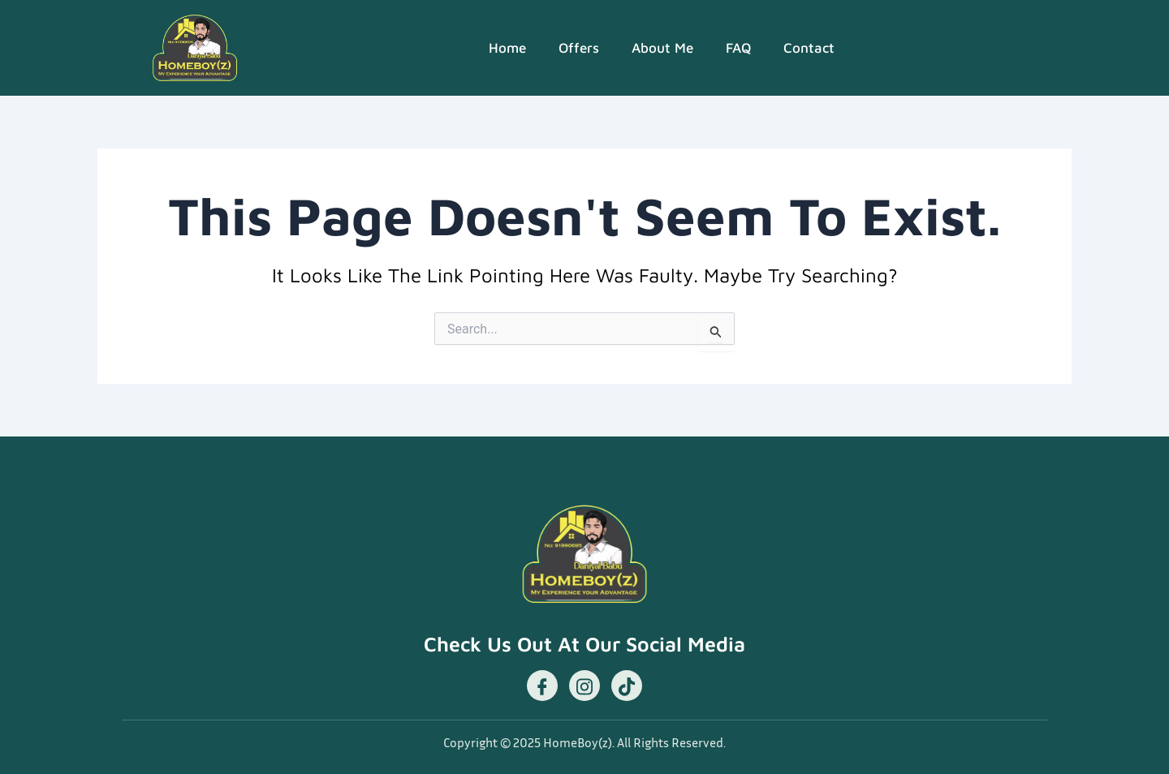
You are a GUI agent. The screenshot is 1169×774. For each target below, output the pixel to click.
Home (507, 48)
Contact (809, 48)
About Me (662, 48)
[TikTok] (626, 685)
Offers (579, 48)
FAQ (738, 48)
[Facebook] (542, 685)
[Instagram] (584, 685)
